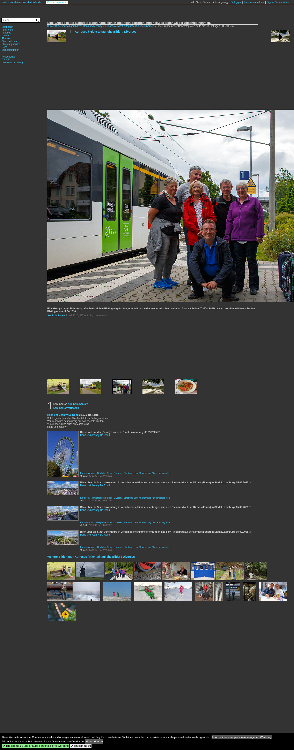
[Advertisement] (126, 73)
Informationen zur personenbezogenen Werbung (241, 737)
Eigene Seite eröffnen (278, 2)
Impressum (61, 2)
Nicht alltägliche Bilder (129, 26)
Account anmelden (253, 2)
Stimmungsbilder (10, 44)
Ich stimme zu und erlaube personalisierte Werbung (36, 745)
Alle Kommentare (78, 404)
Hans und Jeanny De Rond (63, 415)
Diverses (149, 26)
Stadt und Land (9, 41)
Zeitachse (6, 59)
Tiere (4, 47)
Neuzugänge (8, 56)
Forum (50, 2)
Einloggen (235, 2)
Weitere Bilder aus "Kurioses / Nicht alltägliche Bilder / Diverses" (91, 556)
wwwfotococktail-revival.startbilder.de (21, 2)
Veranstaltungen (10, 49)
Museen (5, 35)
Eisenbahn (7, 26)
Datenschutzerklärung (12, 62)
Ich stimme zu (81, 745)
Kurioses (110, 26)
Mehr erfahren (94, 741)
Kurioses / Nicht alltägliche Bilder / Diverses (106, 31)
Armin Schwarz (56, 315)
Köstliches (7, 29)
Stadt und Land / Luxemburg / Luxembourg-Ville (147, 473)
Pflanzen (6, 38)
